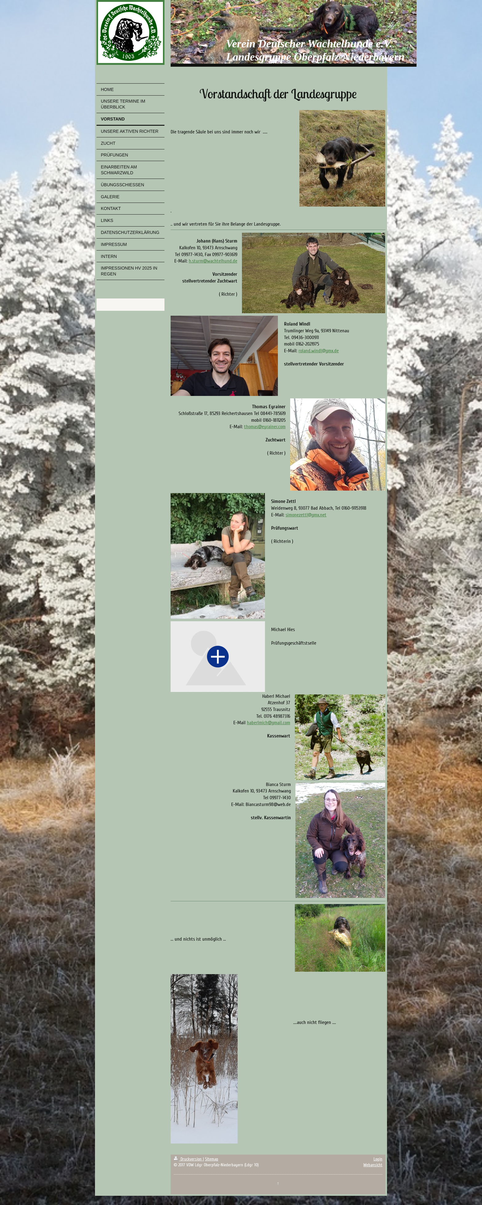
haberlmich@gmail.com (268, 723)
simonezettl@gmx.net (306, 515)
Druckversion (188, 1159)
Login (377, 1159)
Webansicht (372, 1164)
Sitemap (211, 1159)
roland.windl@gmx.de (318, 351)
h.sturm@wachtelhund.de (213, 261)
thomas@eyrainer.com (265, 427)
